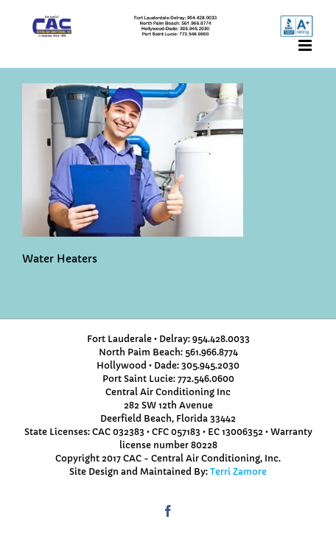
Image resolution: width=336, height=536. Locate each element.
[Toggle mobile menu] (306, 45)
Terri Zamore (238, 471)
